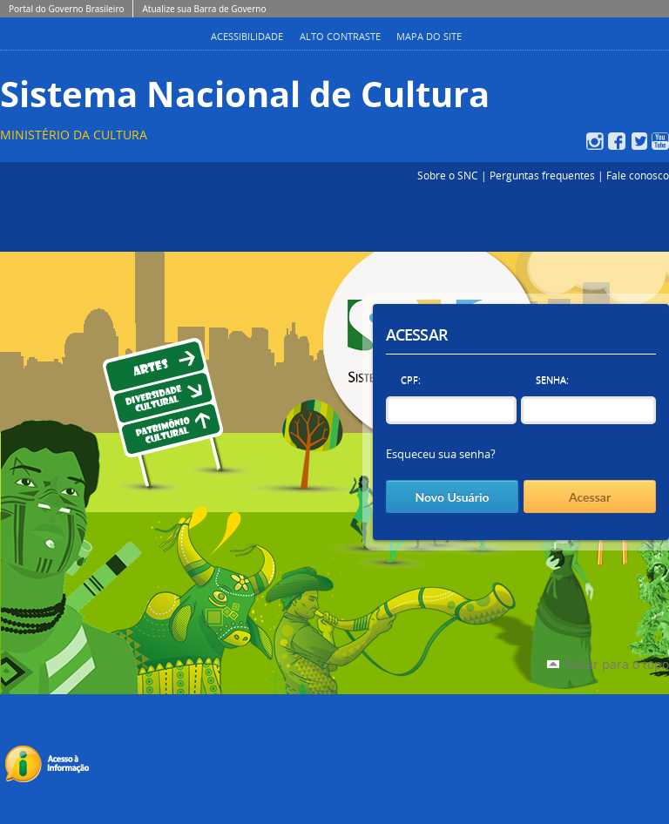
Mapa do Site (429, 36)
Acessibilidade (247, 36)
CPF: (411, 379)
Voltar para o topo (616, 664)
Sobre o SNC (447, 175)
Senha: (552, 379)
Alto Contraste (340, 36)
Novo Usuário (452, 497)
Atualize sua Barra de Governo (204, 9)
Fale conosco (637, 175)
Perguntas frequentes (542, 175)
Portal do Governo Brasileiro (66, 9)
